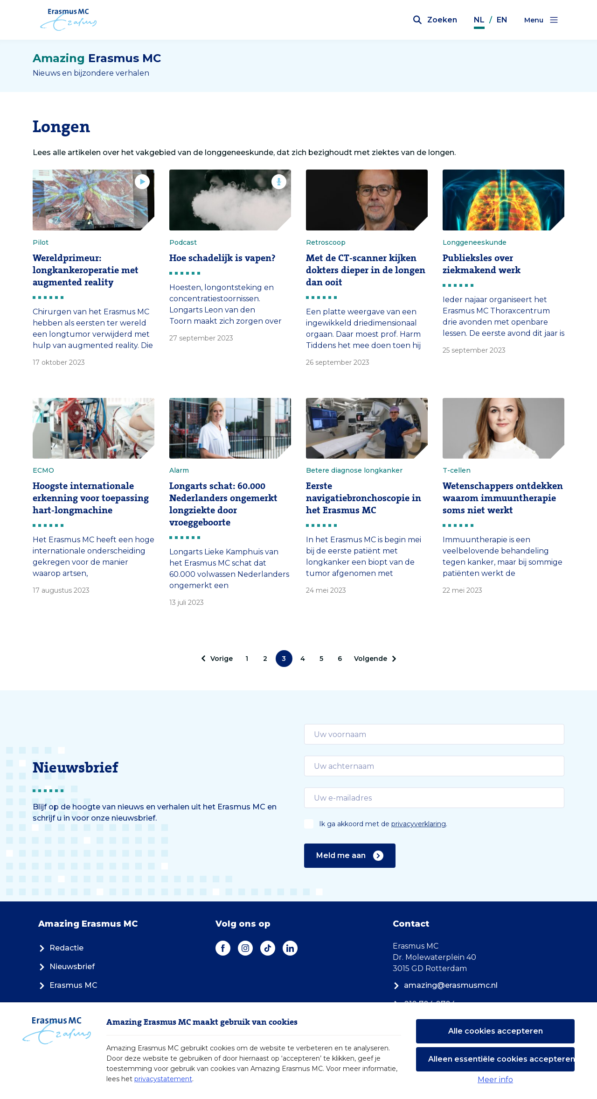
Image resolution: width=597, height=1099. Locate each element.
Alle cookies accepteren (495, 1031)
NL (479, 19)
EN (502, 19)
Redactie (60, 947)
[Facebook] (222, 948)
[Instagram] (245, 948)
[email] (434, 734)
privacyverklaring (418, 824)
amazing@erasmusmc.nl (445, 985)
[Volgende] (373, 658)
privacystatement (163, 1079)
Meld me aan (349, 856)
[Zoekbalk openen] (435, 20)
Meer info (495, 1079)
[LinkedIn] (290, 948)
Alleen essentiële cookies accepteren (501, 1059)
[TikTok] (267, 948)
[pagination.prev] (218, 658)
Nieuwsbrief (66, 966)
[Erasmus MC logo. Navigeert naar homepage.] (68, 20)
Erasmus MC (67, 985)
